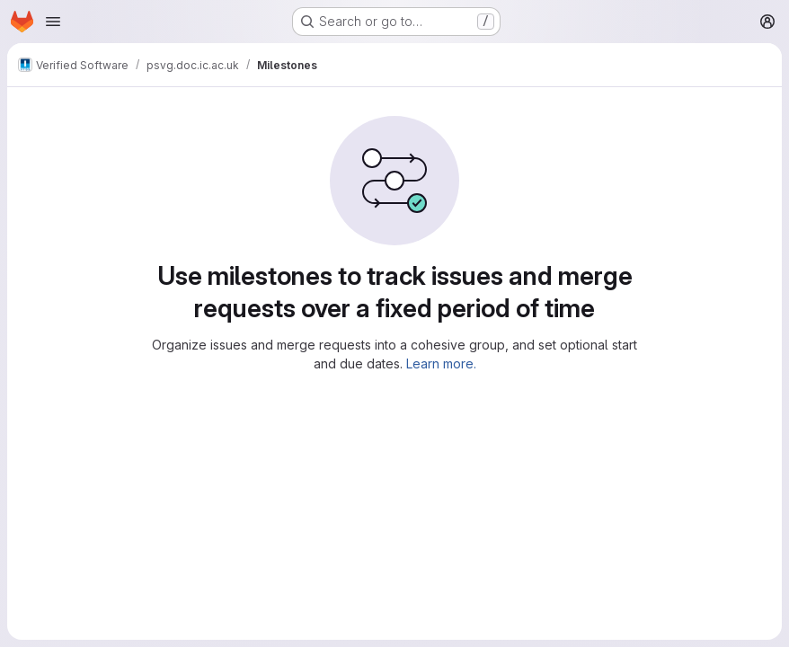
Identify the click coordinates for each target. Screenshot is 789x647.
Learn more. (441, 363)
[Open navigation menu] (53, 21)
